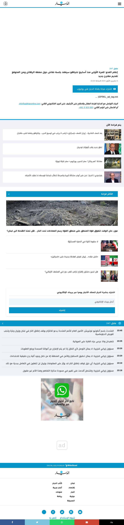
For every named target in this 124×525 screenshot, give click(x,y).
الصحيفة (71, 500)
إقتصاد (72, 487)
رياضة (59, 496)
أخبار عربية (57, 487)
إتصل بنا (52, 518)
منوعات (59, 492)
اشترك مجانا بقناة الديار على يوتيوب (96, 89)
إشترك (62, 310)
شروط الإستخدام (67, 518)
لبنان (73, 483)
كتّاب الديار (57, 483)
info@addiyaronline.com (29, 104)
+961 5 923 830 (86, 107)
